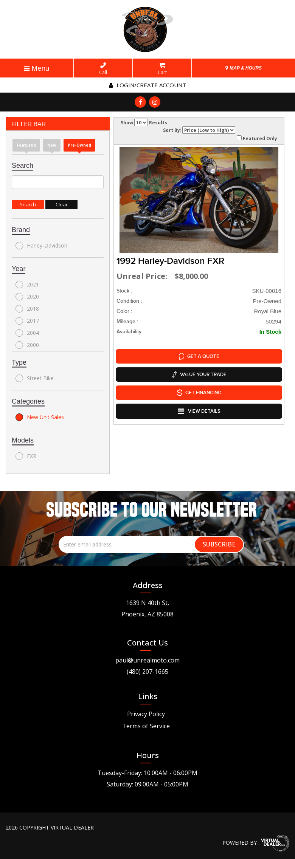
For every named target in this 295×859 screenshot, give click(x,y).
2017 (27, 321)
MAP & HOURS (243, 68)
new (51, 145)
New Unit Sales (40, 417)
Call (103, 68)
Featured (26, 145)
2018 (27, 309)
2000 (27, 345)
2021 (27, 284)
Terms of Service (146, 726)
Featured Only (257, 138)
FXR (26, 456)
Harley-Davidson (41, 245)
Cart (162, 68)
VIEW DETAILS (199, 411)
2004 (27, 333)
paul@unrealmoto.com (147, 660)
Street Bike (35, 378)
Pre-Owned (79, 145)
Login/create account (147, 85)
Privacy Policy (146, 714)
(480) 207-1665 (147, 671)
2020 (27, 296)
